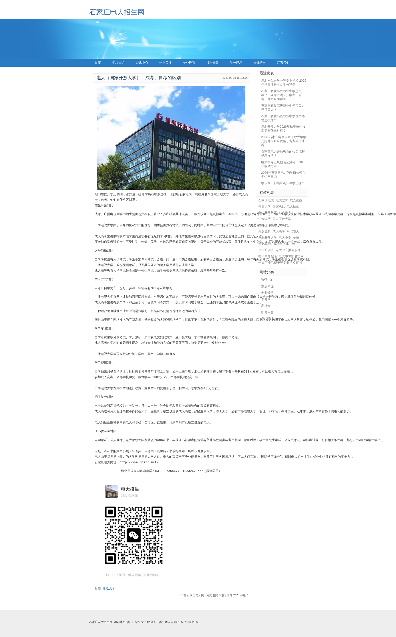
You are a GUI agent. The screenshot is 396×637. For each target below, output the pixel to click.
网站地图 (119, 622)
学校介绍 (118, 63)
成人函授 (296, 200)
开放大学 (109, 588)
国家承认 (279, 206)
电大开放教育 (267, 212)
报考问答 (212, 63)
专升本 (266, 299)
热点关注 (165, 63)
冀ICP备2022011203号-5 (142, 622)
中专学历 (264, 219)
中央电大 (285, 212)
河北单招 (264, 244)
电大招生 (293, 206)
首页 (98, 63)
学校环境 (236, 63)
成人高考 (279, 231)
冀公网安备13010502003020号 (178, 622)
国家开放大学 (282, 219)
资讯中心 (142, 63)
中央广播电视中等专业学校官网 (280, 262)
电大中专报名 (267, 256)
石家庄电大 (266, 200)
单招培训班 (266, 250)
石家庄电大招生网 (116, 12)
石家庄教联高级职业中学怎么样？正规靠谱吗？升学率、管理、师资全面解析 (281, 95)
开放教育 (264, 231)
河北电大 (293, 231)
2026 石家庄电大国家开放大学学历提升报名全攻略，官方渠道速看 (283, 141)
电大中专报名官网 (291, 256)
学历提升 (285, 225)
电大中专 (285, 237)
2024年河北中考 (284, 244)
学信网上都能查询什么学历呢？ (283, 183)
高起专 (266, 306)
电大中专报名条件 (288, 250)
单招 (296, 237)
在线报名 (259, 63)
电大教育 (282, 200)
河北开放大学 (267, 237)
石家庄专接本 (267, 225)
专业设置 (189, 63)
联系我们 (283, 63)
